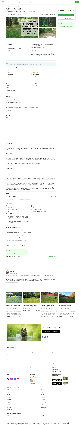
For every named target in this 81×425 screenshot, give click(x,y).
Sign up (77, 2)
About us (9, 354)
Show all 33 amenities (11, 90)
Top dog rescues (31, 2)
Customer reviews (33, 363)
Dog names (23, 2)
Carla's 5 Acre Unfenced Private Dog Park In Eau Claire (30, 306)
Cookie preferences (11, 363)
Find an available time (66, 18)
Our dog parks (13, 2)
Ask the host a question (12, 283)
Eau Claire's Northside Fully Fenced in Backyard (47, 306)
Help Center (9, 365)
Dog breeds (46, 2)
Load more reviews (11, 263)
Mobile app (32, 367)
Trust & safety (9, 356)
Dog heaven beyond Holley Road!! (65, 306)
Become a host (53, 2)
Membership (32, 358)
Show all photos (50, 36)
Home (31, 354)
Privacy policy (9, 360)
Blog (19, 2)
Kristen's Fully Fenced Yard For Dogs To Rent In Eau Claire (13, 306)
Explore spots (32, 356)
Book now (66, 14)
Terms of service (10, 358)
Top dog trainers (39, 2)
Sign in (71, 2)
